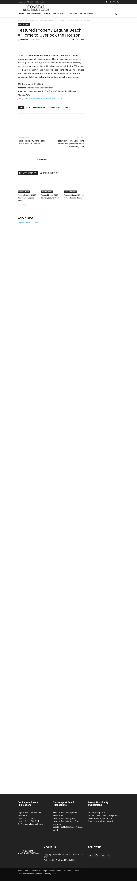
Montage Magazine (96, 812)
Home (20, 20)
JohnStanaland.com (52, 98)
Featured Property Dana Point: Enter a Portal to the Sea (31, 142)
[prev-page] (19, 206)
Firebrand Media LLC (65, 860)
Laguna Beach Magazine (28, 818)
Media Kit (67, 871)
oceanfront (68, 107)
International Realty (40, 107)
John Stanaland (55, 107)
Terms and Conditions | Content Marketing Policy (37, 873)
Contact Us (36, 871)
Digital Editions (49, 871)
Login (59, 871)
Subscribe (77, 871)
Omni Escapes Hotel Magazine (101, 821)
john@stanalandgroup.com (30, 98)
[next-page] (23, 206)
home (28, 107)
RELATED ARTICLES (27, 173)
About (27, 871)
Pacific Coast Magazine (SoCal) (101, 818)
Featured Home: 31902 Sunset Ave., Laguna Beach (27, 198)
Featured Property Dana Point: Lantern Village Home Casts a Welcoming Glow (70, 144)
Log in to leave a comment (29, 222)
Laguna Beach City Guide (29, 821)
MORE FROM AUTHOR (49, 173)
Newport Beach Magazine (64, 818)
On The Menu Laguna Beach (30, 824)
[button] (116, 13)
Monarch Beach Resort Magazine (103, 815)
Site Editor (24, 40)
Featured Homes (31, 20)
